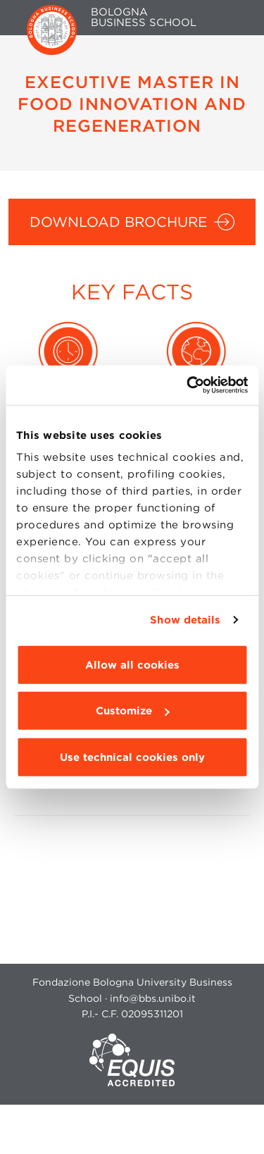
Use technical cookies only (132, 756)
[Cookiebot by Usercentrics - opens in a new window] (188, 385)
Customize (132, 711)
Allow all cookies (132, 664)
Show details (185, 620)
